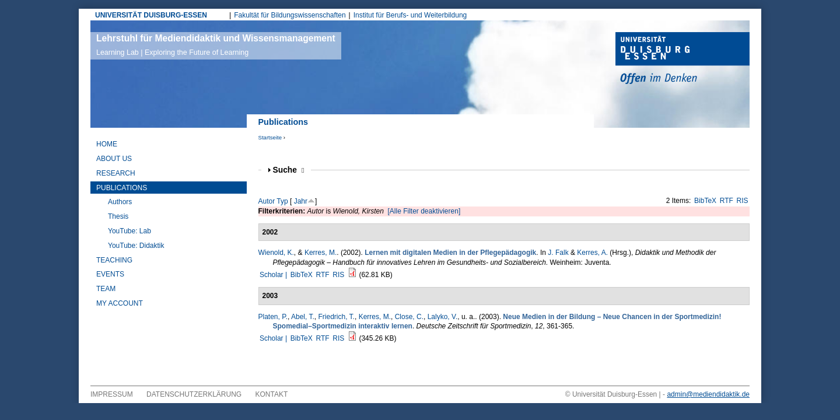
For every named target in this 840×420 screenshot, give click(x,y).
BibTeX (705, 201)
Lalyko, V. (443, 317)
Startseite (270, 137)
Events (110, 274)
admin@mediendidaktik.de (708, 394)
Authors (120, 202)
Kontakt (272, 394)
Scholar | (274, 275)
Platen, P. (273, 317)
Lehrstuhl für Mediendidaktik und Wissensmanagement (215, 45)
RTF (726, 201)
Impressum (111, 394)
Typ (282, 201)
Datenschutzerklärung (194, 394)
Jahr (300, 201)
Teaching (114, 260)
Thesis (118, 216)
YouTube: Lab (129, 231)
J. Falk (558, 253)
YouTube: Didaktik (136, 246)
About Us (114, 159)
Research (115, 173)
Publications (121, 188)
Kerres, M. (320, 253)
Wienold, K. (276, 253)
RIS (742, 201)
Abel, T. (302, 317)
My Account (119, 303)
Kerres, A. (592, 253)
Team (106, 289)
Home (106, 144)
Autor (266, 201)
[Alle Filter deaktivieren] (424, 211)
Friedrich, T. (336, 317)
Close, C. (409, 317)
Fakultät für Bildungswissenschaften (289, 15)
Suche (288, 170)
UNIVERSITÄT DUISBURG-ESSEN (151, 15)
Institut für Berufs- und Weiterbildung (410, 15)
